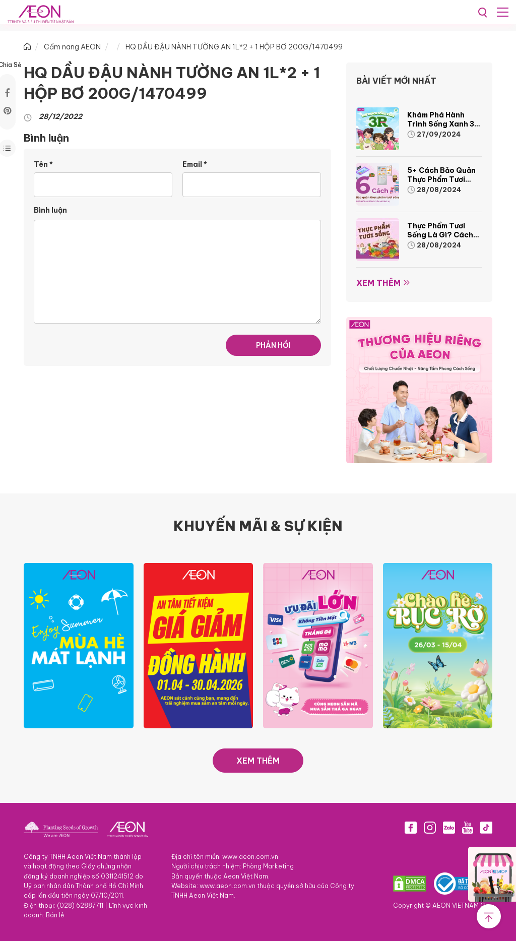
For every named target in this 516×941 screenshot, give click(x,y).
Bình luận (50, 210)
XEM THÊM (258, 761)
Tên (43, 164)
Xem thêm (378, 283)
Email (194, 164)
